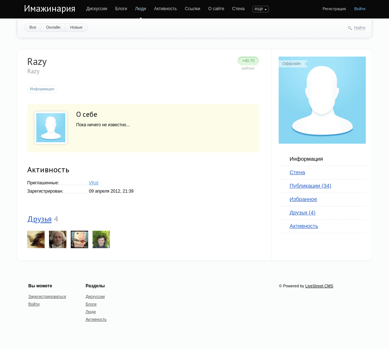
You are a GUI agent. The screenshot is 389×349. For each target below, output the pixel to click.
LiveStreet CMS (319, 286)
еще (259, 8)
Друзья (39, 219)
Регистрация (334, 9)
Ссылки (192, 8)
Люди (140, 8)
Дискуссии (96, 8)
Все (32, 27)
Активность (165, 8)
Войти (359, 9)
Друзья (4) (302, 212)
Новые (76, 27)
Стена (238, 8)
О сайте (216, 8)
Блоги (121, 8)
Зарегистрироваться (47, 296)
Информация (306, 159)
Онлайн (53, 27)
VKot (93, 182)
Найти (359, 27)
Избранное (303, 199)
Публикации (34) (310, 185)
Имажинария (49, 8)
